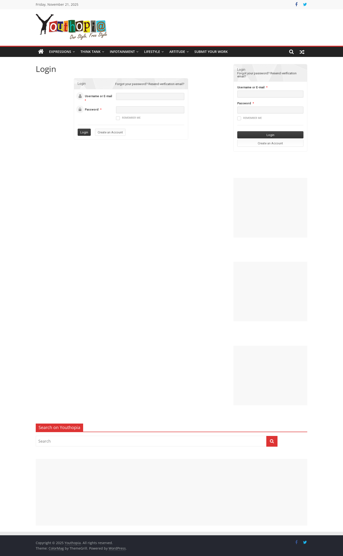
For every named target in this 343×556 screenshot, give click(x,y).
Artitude (177, 51)
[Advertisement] (270, 208)
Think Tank (91, 51)
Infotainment (122, 51)
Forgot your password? (131, 84)
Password (91, 109)
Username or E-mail (98, 96)
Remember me (128, 118)
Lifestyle (152, 51)
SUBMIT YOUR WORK (211, 51)
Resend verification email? (166, 84)
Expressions (60, 51)
